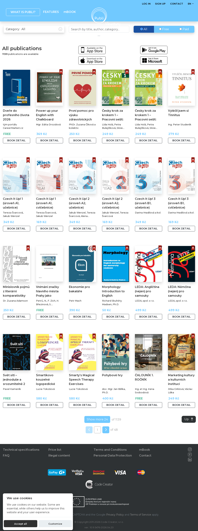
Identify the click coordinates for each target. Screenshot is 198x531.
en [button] (190, 3)
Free (164, 37)
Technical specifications (21, 450)
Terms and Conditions (110, 450)
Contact (176, 3)
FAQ (6, 455)
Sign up (160, 3)
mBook (144, 450)
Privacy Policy (115, 514)
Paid (184, 37)
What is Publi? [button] (23, 12)
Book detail (16, 148)
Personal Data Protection (113, 455)
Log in (146, 3)
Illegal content (59, 455)
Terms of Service (140, 514)
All (143, 37)
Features (51, 12)
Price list (54, 450)
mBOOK (70, 12)
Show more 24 (97, 427)
